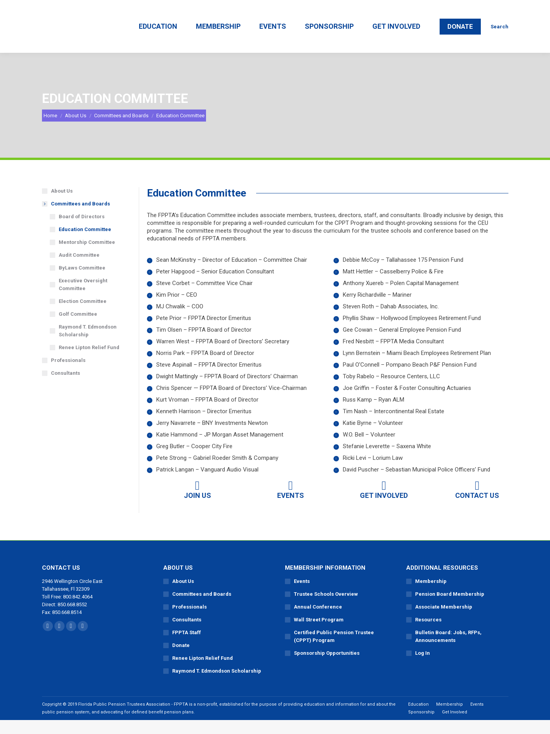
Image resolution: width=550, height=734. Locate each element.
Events (302, 595)
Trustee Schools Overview (326, 608)
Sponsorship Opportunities (327, 667)
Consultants (65, 387)
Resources (428, 634)
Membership (431, 595)
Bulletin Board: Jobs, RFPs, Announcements (448, 650)
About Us (62, 205)
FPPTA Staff (186, 646)
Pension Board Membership (449, 608)
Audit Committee (79, 269)
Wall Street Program (319, 634)
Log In (422, 667)
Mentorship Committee (87, 256)
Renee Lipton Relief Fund (89, 361)
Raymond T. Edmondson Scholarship (88, 344)
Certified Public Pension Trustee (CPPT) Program (334, 650)
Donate (181, 659)
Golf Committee (78, 328)
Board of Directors (82, 230)
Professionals (68, 374)
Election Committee (83, 315)
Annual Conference (318, 621)
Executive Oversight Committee (83, 298)
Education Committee (85, 243)
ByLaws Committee (82, 282)
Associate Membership (443, 621)
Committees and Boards (76, 218)
